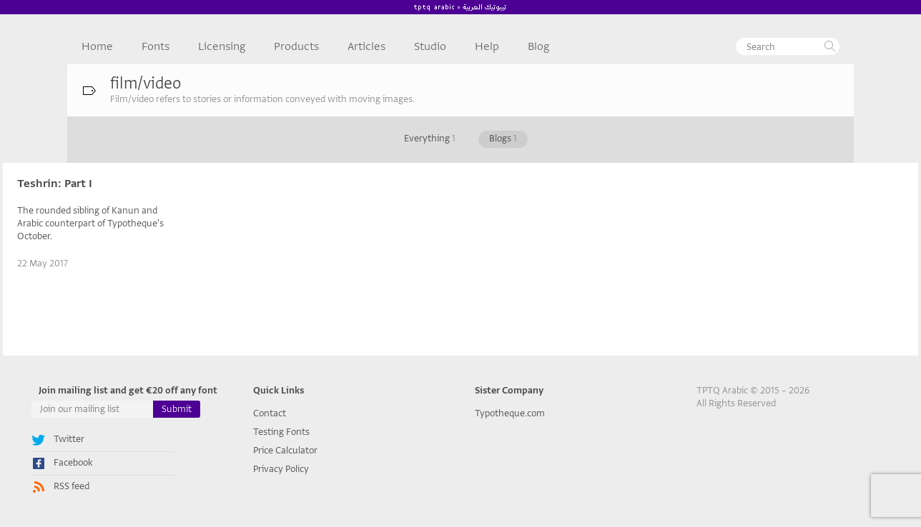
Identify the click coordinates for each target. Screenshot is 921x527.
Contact (269, 413)
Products (296, 46)
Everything (429, 138)
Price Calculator (285, 450)
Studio (430, 46)
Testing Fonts (281, 432)
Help (487, 46)
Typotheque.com (510, 413)
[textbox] (787, 46)
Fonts (155, 46)
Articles (366, 46)
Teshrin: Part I (54, 183)
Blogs (503, 138)
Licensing (221, 46)
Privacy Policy (281, 469)
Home (97, 46)
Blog (538, 46)
